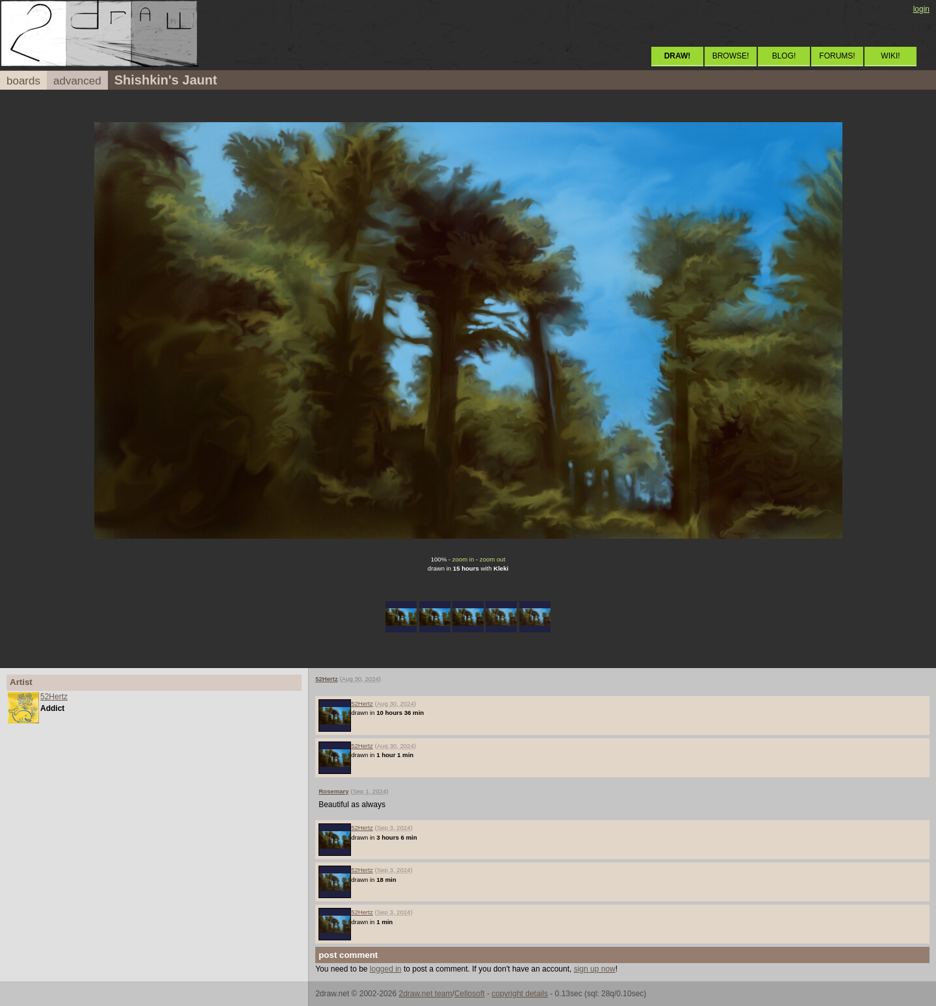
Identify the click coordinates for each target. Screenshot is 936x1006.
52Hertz (54, 696)
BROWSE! (730, 55)
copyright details (519, 993)
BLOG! (784, 55)
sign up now (595, 969)
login (921, 9)
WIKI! (890, 55)
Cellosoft (469, 993)
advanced (77, 81)
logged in (386, 969)
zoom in (463, 559)
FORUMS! (837, 55)
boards (23, 81)
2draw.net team (425, 993)
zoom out (492, 559)
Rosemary (333, 791)
